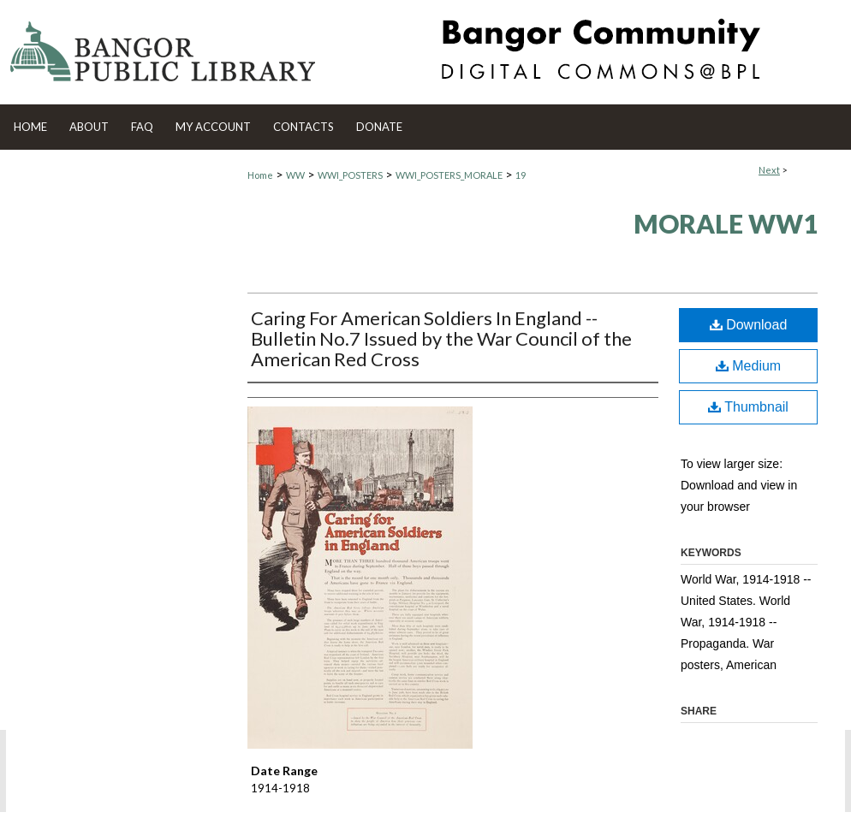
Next (769, 169)
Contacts (303, 126)
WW (295, 175)
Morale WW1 (726, 223)
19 (520, 175)
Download (749, 324)
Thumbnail (748, 407)
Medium (748, 366)
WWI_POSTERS (350, 175)
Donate (379, 126)
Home (260, 175)
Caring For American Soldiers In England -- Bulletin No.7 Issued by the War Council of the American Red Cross (441, 338)
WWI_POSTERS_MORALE (449, 175)
